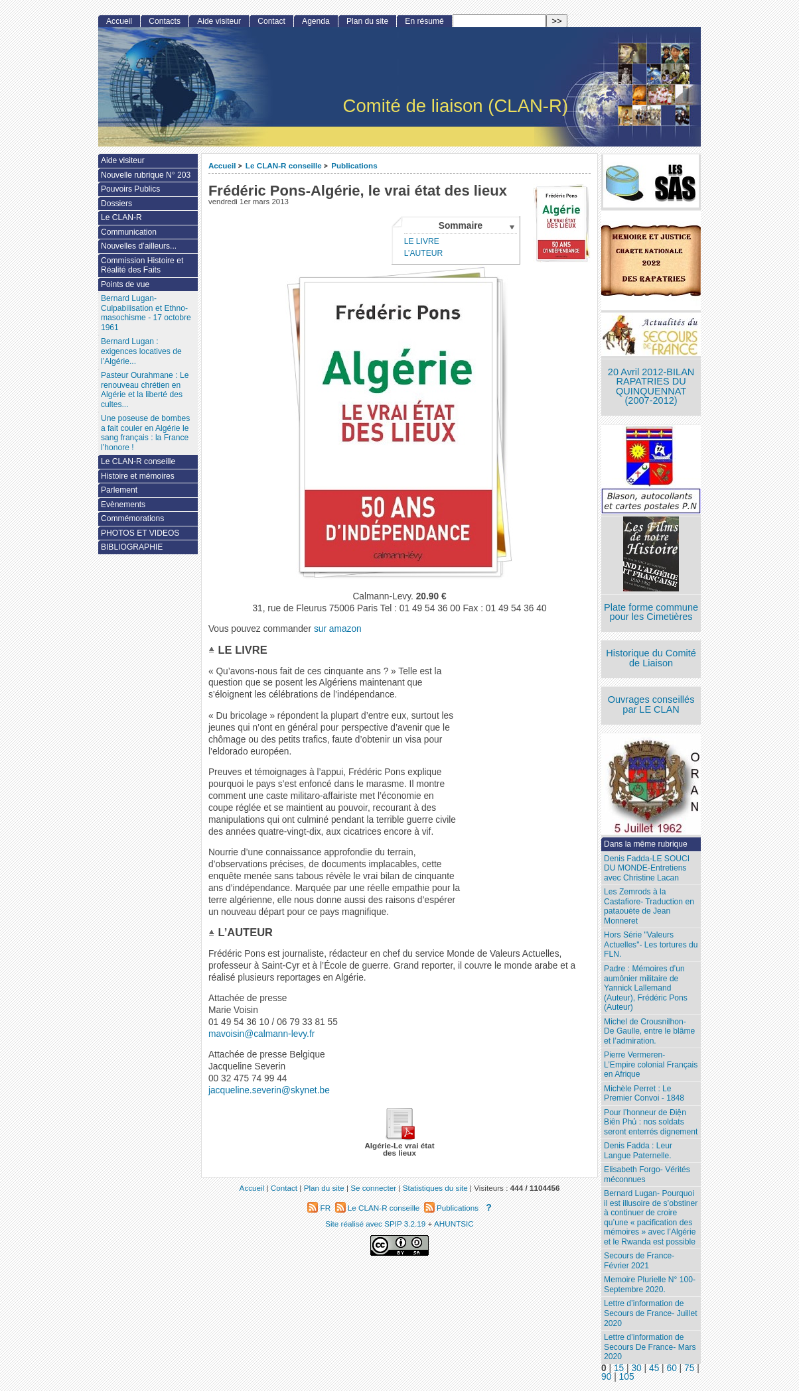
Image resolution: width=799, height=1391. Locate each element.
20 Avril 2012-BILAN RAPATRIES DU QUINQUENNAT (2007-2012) (651, 386)
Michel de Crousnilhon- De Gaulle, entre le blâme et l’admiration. (649, 1031)
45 (654, 1368)
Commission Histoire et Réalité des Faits (142, 265)
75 (689, 1368)
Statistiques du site (435, 1187)
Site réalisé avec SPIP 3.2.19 (375, 1223)
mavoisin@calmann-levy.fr (261, 1034)
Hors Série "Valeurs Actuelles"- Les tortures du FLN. (650, 944)
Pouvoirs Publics (130, 189)
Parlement (119, 490)
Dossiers (116, 203)
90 (606, 1377)
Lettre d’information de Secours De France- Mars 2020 (649, 1347)
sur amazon (338, 629)
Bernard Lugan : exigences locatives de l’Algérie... (141, 351)
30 (636, 1368)
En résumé (424, 21)
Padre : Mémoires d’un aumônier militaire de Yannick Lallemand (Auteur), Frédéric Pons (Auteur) (646, 988)
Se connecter (373, 1187)
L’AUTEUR (423, 253)
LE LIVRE (421, 241)
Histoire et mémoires (138, 476)
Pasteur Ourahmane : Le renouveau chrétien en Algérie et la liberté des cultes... (144, 390)
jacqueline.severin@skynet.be (269, 1090)
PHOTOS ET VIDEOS (140, 533)
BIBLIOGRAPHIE (132, 547)
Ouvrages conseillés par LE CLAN (651, 704)
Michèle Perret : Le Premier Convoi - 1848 (644, 1093)
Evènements (123, 504)
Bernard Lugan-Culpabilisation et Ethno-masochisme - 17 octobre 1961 (146, 313)
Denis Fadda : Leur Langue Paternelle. (638, 1150)
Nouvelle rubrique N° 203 (145, 175)
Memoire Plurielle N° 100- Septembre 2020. (649, 1284)
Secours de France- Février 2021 (639, 1260)
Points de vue (125, 284)
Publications (354, 165)
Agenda (316, 21)
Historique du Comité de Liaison (651, 658)
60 (672, 1368)
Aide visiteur (219, 21)
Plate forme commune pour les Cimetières (651, 612)
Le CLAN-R (121, 217)
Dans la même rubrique (646, 844)
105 (626, 1377)
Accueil (222, 165)
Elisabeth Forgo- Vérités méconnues (647, 1174)
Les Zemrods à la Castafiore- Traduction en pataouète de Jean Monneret (649, 906)
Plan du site (367, 21)
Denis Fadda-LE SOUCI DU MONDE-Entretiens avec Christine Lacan (647, 868)
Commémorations (132, 518)
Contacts (165, 21)
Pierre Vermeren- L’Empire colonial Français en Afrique (650, 1064)
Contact (271, 21)
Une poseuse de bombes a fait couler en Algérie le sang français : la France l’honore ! (145, 433)
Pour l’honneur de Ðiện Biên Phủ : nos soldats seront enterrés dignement (650, 1122)
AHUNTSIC (454, 1223)
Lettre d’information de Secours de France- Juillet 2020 (650, 1313)
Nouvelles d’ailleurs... (139, 246)
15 (619, 1368)
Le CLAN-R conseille (284, 165)
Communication (129, 232)
